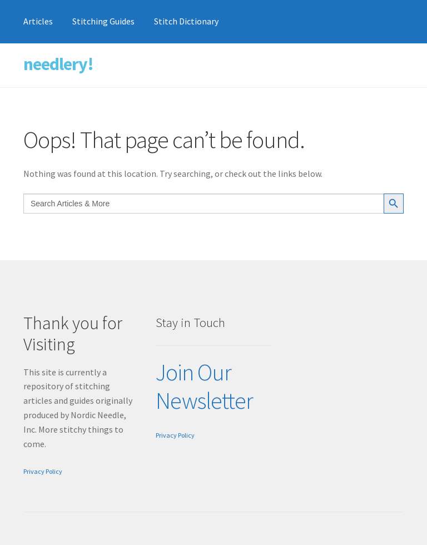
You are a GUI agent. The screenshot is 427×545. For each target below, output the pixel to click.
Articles (38, 21)
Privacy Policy (42, 471)
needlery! (58, 64)
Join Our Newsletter (204, 386)
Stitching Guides (103, 21)
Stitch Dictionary (186, 21)
